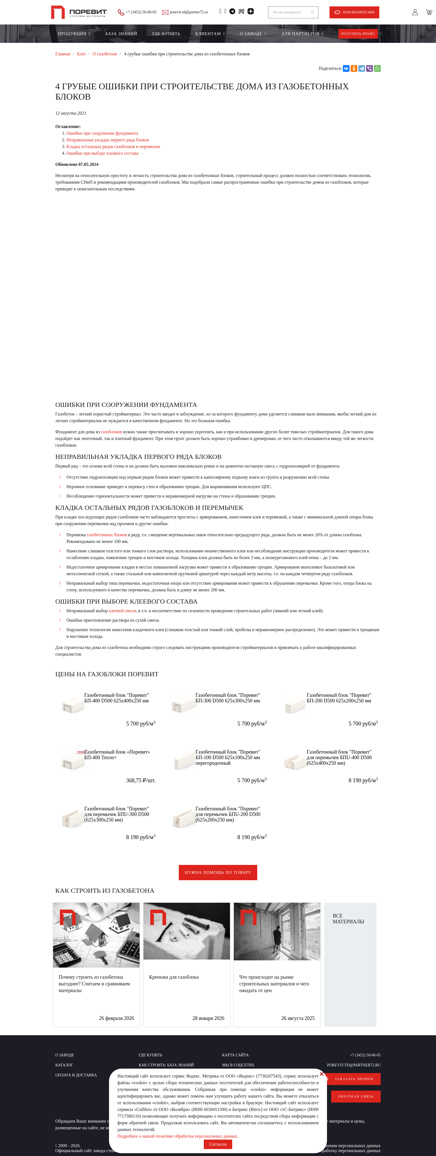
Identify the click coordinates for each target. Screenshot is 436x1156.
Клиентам (208, 33)
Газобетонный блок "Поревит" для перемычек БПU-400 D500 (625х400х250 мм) (349, 757)
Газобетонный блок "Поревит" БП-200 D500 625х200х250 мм (347, 697)
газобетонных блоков (107, 534)
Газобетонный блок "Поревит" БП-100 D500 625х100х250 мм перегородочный (236, 757)
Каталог (64, 1065)
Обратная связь (356, 1094)
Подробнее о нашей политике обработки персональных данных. (178, 1136)
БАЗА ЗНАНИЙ (121, 33)
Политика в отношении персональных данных (337, 1140)
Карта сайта (235, 1055)
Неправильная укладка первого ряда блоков (107, 139)
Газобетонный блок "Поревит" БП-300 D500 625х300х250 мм (236, 697)
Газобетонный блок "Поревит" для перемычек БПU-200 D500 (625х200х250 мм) (238, 814)
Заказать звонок (354, 1079)
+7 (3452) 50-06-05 (141, 12)
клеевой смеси (122, 610)
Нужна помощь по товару (218, 872)
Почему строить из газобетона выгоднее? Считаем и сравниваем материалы (94, 983)
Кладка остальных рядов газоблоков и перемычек (113, 146)
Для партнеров (300, 33)
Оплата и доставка (76, 1075)
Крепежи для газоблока (174, 977)
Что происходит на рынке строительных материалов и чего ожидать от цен (274, 983)
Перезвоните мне (359, 12)
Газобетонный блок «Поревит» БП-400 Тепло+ (122, 754)
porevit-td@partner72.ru (189, 12)
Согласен (218, 1144)
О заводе (251, 33)
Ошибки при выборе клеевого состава (102, 153)
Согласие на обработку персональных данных (337, 1145)
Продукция (72, 33)
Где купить (166, 33)
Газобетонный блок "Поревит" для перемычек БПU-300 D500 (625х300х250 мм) (126, 814)
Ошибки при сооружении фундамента (102, 133)
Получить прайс (358, 34)
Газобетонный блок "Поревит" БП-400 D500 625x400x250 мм (125, 697)
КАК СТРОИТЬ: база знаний (166, 1065)
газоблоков (111, 431)
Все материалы (348, 918)
